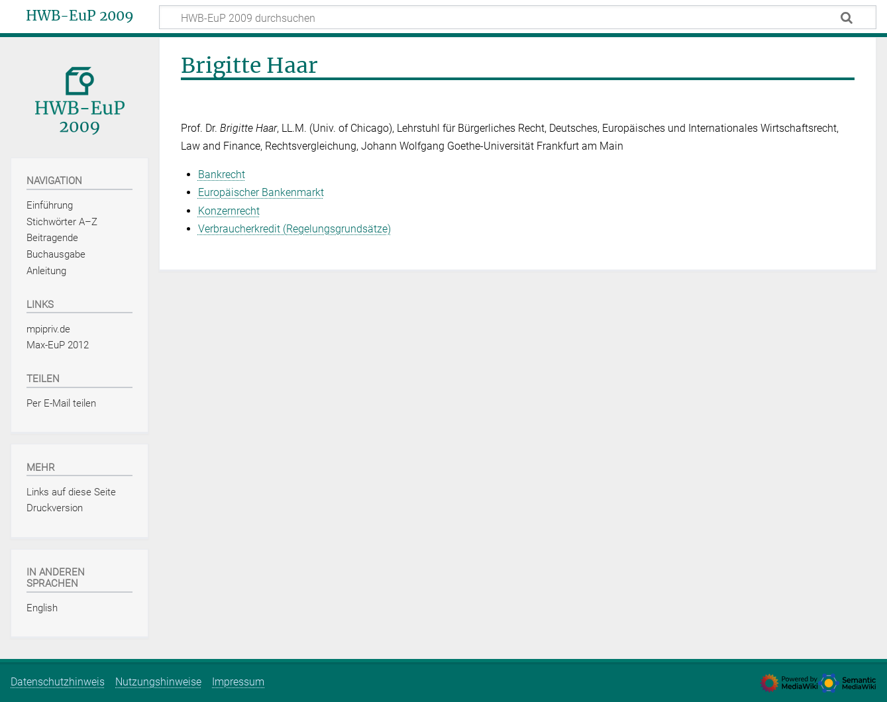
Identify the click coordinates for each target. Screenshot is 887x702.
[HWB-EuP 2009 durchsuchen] (518, 17)
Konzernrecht (229, 211)
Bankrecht (221, 174)
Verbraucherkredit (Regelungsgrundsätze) (294, 229)
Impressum (238, 682)
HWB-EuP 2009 (80, 16)
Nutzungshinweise (158, 682)
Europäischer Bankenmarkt (261, 192)
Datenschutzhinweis (58, 682)
